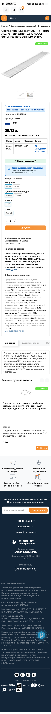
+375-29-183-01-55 (35, 4)
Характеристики (30, 343)
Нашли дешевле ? (25, 161)
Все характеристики (14, 331)
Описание (10, 343)
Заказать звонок (25, 568)
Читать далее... (11, 270)
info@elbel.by (25, 565)
